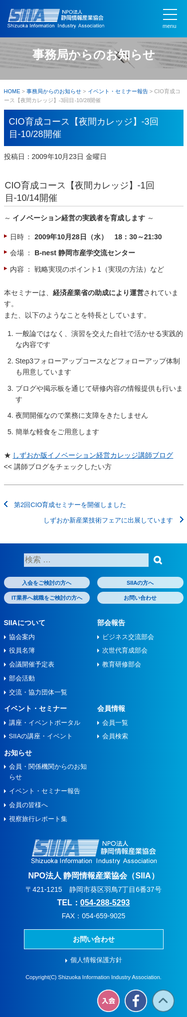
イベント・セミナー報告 (44, 791)
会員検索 (115, 736)
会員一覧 (115, 722)
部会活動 (22, 678)
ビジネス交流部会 (128, 637)
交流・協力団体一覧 (38, 692)
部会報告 (111, 623)
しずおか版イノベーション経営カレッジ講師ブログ (92, 455)
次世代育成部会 (125, 650)
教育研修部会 (121, 664)
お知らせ (18, 753)
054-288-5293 (105, 902)
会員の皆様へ (28, 805)
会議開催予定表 (31, 664)
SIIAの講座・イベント (41, 736)
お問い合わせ (140, 598)
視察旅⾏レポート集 (38, 819)
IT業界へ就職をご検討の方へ (46, 598)
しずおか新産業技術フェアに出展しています (113, 520)
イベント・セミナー (35, 708)
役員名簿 (22, 650)
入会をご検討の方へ (46, 583)
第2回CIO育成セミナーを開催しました (65, 504)
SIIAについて (24, 623)
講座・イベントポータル (44, 722)
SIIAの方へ (140, 583)
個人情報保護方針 (96, 960)
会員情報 (111, 708)
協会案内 (22, 637)
